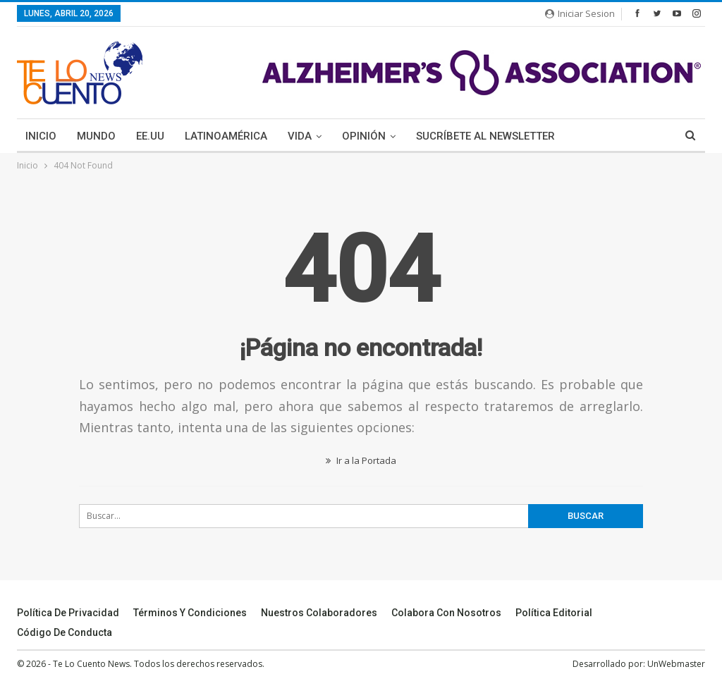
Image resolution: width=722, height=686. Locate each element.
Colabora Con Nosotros (446, 612)
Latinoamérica (226, 136)
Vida (300, 136)
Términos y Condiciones (190, 612)
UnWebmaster (676, 664)
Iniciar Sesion (580, 13)
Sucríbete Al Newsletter (485, 136)
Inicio (40, 136)
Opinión (364, 136)
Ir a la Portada (361, 460)
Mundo (96, 136)
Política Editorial (553, 612)
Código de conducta (64, 632)
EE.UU (150, 136)
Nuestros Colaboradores (319, 612)
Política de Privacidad (68, 612)
